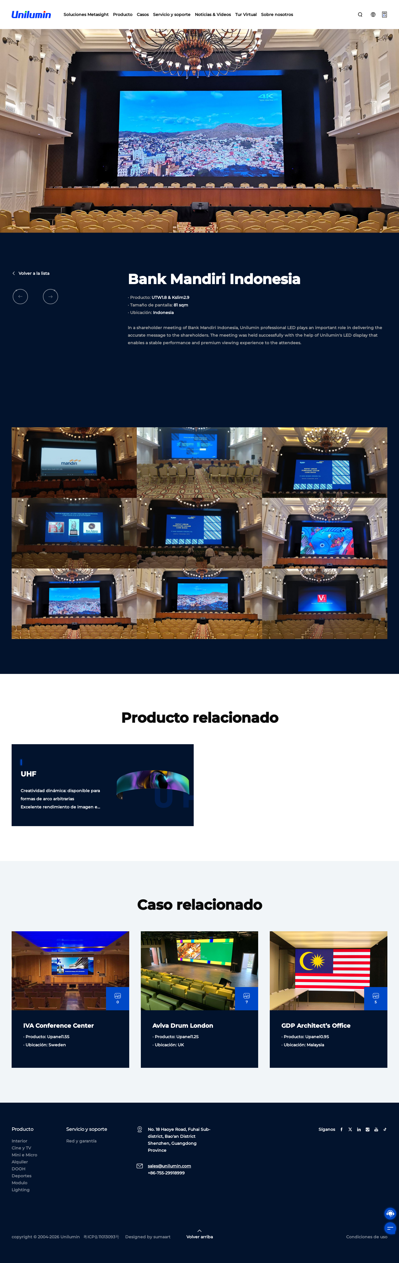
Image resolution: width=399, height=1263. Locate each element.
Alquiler (20, 1162)
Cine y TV (21, 1148)
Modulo (19, 1182)
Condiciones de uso (366, 1236)
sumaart (161, 1236)
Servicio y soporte (171, 14)
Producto (122, 14)
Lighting (21, 1189)
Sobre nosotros (277, 14)
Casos (143, 14)
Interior (19, 1141)
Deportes (21, 1175)
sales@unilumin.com (169, 1166)
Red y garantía (81, 1141)
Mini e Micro (24, 1155)
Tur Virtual (246, 14)
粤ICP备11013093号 (101, 1236)
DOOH (18, 1168)
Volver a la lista (30, 296)
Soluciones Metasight (86, 14)
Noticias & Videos (213, 14)
